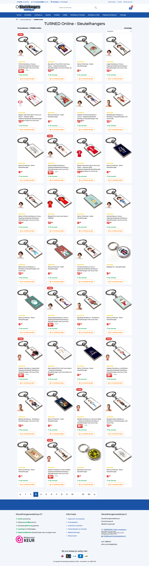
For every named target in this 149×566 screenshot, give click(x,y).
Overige (123, 15)
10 (72, 494)
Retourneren (112, 2)
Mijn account (127, 2)
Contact (119, 2)
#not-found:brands (25, 19)
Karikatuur (38, 15)
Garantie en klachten (74, 525)
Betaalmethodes (73, 532)
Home (19, 15)
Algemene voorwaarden (75, 519)
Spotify (48, 15)
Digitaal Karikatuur (110, 15)
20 (89, 494)
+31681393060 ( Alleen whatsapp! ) (114, 529)
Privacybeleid (71, 522)
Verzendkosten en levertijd (76, 529)
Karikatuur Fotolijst (77, 15)
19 (83, 494)
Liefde (65, 15)
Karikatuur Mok (93, 15)
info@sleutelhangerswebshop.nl (114, 536)
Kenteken (27, 15)
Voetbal (57, 15)
